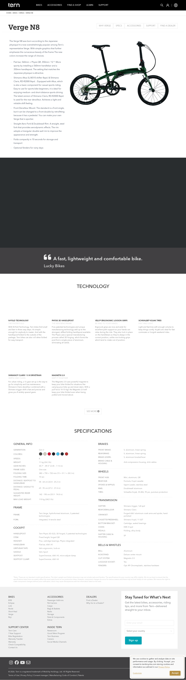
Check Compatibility (17, 645)
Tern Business (53, 636)
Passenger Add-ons (55, 600)
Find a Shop (74, 5)
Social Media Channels (56, 642)
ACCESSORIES (55, 597)
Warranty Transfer (15, 639)
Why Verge (105, 26)
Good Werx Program (56, 633)
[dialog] (157, 666)
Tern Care (12, 631)
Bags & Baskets (53, 609)
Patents (81, 675)
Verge (21, 13)
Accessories (54, 5)
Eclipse (11, 603)
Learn (89, 5)
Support (103, 5)
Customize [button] (137, 673)
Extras (49, 620)
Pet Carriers (52, 603)
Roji (10, 617)
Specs (119, 26)
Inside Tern (54, 627)
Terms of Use (13, 675)
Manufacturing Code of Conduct (63, 675)
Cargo (50, 606)
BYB (10, 600)
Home (8, 13)
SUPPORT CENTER (18, 627)
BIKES (11, 597)
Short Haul (12, 612)
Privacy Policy (26, 675)
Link (10, 606)
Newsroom (52, 631)
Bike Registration (15, 636)
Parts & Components (55, 617)
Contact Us (12, 647)
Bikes (39, 5)
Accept (175, 673)
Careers (50, 639)
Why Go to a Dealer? (95, 603)
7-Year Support (14, 633)
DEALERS (91, 597)
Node (10, 609)
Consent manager (40, 675)
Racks (49, 612)
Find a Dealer (167, 26)
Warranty (12, 642)
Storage (50, 614)
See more (93, 411)
